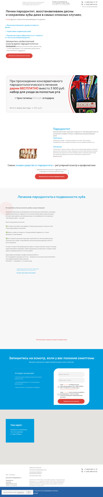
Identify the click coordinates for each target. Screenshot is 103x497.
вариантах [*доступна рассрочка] (21, 50)
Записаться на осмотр (71, 401)
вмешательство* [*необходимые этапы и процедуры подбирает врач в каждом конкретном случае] (57, 156)
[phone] (71, 380)
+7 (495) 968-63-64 (90, 4)
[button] (19, 55)
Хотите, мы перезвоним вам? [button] (90, 6)
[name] (71, 374)
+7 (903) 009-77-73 (90, 2)
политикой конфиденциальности (69, 389)
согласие (65, 384)
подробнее (20, 492)
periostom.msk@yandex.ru (13, 478)
